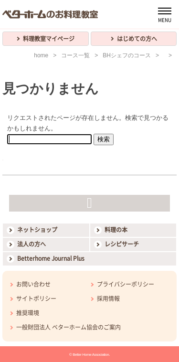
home (41, 55)
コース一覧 (75, 55)
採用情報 (108, 298)
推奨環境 (27, 313)
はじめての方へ (137, 38)
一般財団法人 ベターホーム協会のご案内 (68, 327)
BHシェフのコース (127, 55)
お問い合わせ (33, 284)
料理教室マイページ (48, 38)
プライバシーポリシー (125, 284)
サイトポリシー (36, 298)
